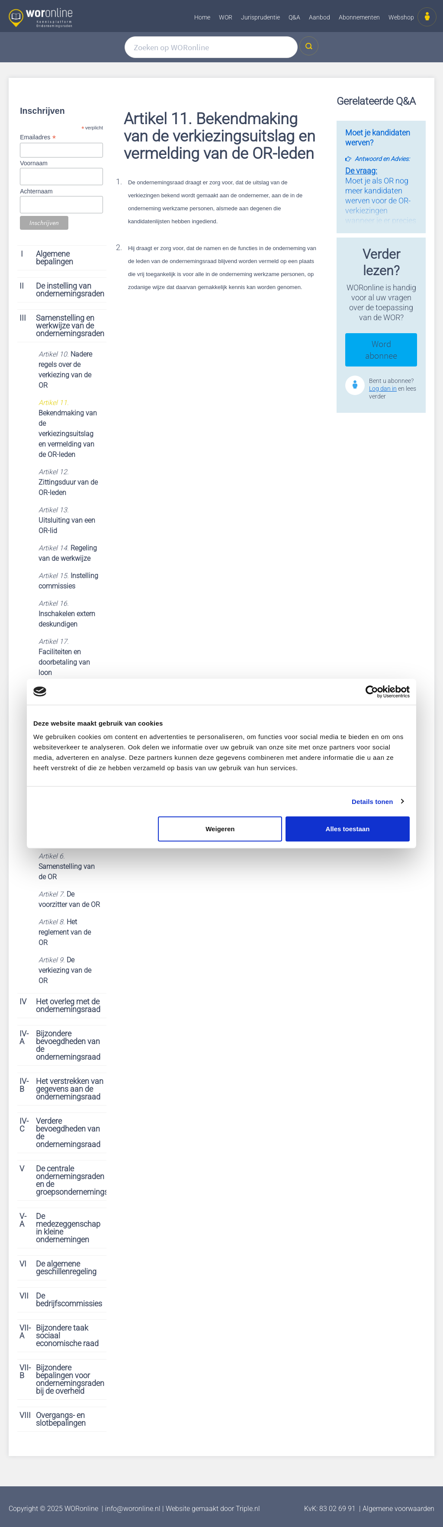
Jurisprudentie (260, 17)
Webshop (401, 17)
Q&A (294, 17)
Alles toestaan (348, 829)
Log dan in (383, 388)
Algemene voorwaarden (398, 1508)
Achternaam (36, 191)
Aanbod (319, 17)
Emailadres (37, 137)
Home (202, 17)
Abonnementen (359, 17)
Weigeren (219, 829)
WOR (225, 17)
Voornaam (34, 163)
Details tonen (372, 801)
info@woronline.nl (133, 1508)
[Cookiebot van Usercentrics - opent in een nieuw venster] (372, 691)
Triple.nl (248, 1508)
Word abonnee (381, 349)
